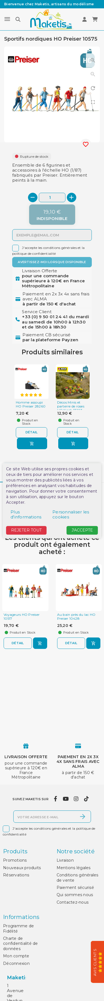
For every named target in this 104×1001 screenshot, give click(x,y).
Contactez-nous (73, 902)
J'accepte (82, 530)
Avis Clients (95, 962)
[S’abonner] (83, 816)
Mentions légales (74, 867)
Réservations (16, 875)
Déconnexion (16, 963)
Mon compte (16, 955)
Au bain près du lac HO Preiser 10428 (76, 617)
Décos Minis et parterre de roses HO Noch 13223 (70, 406)
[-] (32, 197)
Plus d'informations (26, 515)
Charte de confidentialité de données (20, 943)
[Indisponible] (52, 214)
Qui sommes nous (75, 894)
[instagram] (76, 799)
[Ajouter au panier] (32, 443)
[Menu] (7, 19)
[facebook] (55, 799)
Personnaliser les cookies (70, 515)
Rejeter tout (26, 530)
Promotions (15, 860)
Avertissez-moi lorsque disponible (52, 262)
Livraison (65, 860)
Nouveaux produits (22, 867)
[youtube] (65, 799)
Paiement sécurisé (75, 887)
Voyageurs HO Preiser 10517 (22, 617)
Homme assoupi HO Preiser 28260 (30, 404)
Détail (32, 432)
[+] (71, 197)
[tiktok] (86, 799)
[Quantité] (52, 197)
